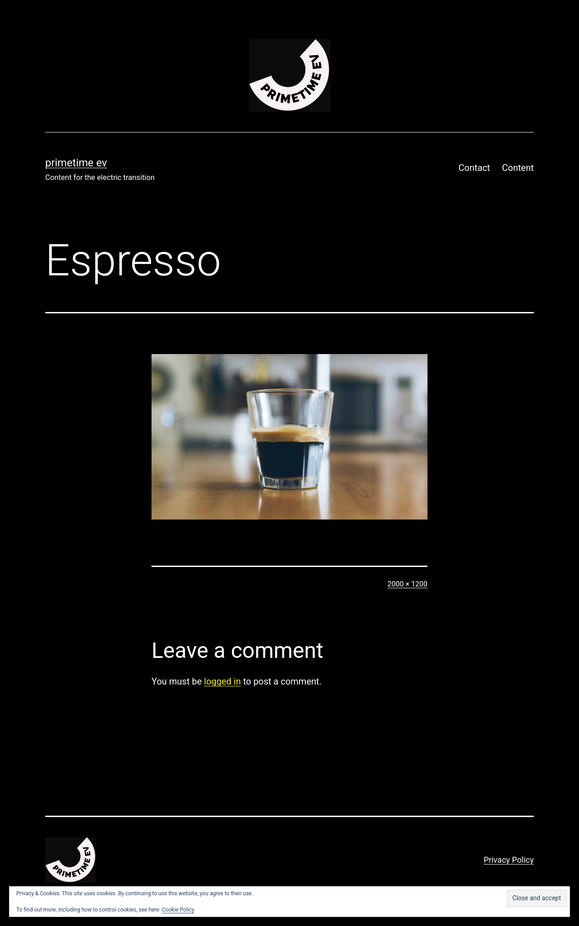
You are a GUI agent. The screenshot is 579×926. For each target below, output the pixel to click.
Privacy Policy (509, 860)
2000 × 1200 (407, 584)
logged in (222, 681)
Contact (474, 167)
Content (518, 167)
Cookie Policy (178, 910)
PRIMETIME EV (76, 162)
